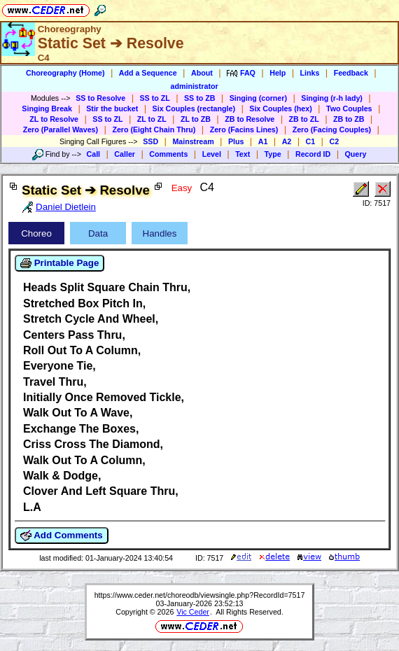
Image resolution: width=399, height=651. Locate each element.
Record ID (312, 154)
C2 (334, 141)
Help (278, 73)
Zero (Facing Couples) (332, 129)
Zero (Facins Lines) (244, 129)
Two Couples (349, 108)
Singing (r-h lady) (332, 98)
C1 (311, 141)
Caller (124, 154)
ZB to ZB (348, 119)
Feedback (351, 73)
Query (356, 154)
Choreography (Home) (65, 73)
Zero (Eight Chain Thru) (153, 129)
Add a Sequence (148, 73)
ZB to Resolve (249, 119)
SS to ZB (199, 98)
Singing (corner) (258, 98)
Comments (168, 154)
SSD (150, 141)
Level (211, 154)
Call (94, 154)
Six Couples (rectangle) (194, 108)
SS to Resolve (100, 98)
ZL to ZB (196, 119)
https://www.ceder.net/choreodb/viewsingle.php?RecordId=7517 (199, 595)
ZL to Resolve (53, 119)
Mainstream (193, 141)
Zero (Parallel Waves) (60, 129)
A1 (263, 141)
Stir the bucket (112, 108)
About (202, 73)
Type (273, 154)
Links (310, 73)
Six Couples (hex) (280, 108)
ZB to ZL (304, 119)
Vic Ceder (192, 612)
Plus (236, 141)
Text (242, 154)
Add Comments (61, 535)
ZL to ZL (152, 119)
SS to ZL (155, 98)
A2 (287, 141)
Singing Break (47, 108)
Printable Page (59, 263)
